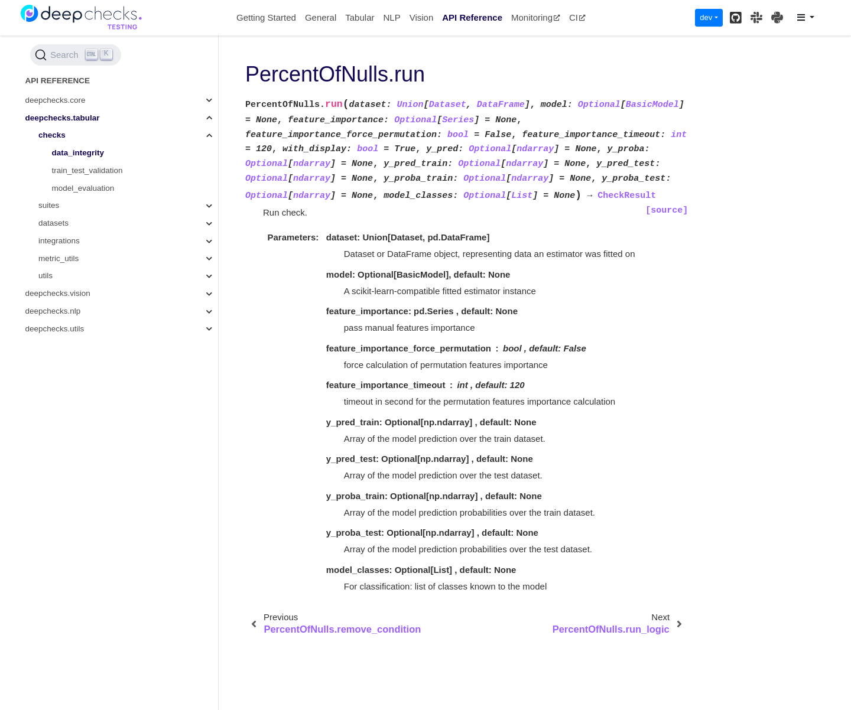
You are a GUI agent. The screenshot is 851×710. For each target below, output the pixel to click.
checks (52, 135)
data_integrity (78, 152)
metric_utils (58, 258)
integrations (59, 240)
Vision (422, 17)
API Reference (472, 17)
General (320, 17)
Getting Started (266, 17)
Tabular (359, 17)
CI (577, 17)
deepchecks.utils (55, 328)
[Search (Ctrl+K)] (75, 55)
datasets (53, 223)
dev (706, 17)
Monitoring (535, 17)
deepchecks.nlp (53, 311)
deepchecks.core (55, 100)
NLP (391, 17)
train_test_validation (87, 170)
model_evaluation (83, 188)
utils (45, 275)
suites (48, 205)
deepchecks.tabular (62, 117)
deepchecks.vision (57, 293)
